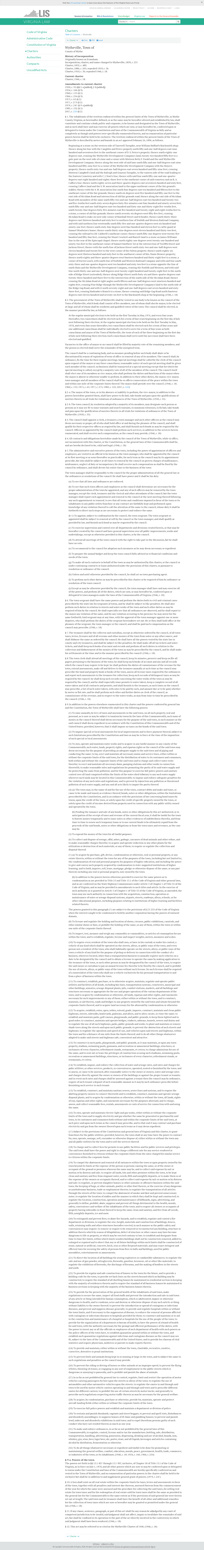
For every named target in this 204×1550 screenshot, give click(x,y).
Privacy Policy (139, 8)
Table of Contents (72, 34)
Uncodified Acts (37, 70)
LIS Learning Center (78, 3)
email (100, 40)
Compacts (33, 63)
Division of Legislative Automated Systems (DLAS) (132, 1547)
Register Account (164, 8)
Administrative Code (40, 38)
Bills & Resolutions (105, 16)
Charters (123, 22)
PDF (92, 40)
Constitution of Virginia (41, 44)
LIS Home (96, 1544)
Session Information (83, 16)
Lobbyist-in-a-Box (107, 1544)
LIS (38, 13)
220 (75, 111)
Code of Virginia (37, 32)
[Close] (202, 2)
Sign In (153, 1547)
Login (177, 8)
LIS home (150, 8)
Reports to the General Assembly (163, 16)
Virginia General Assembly (100, 8)
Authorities (34, 57)
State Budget (124, 16)
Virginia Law (139, 16)
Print (85, 40)
